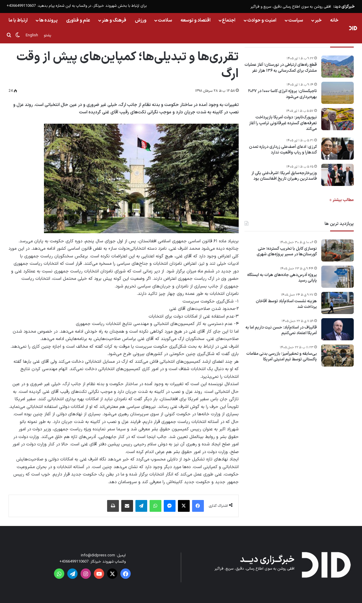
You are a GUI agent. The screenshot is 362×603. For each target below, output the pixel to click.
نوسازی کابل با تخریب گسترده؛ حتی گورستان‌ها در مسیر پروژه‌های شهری (287, 251)
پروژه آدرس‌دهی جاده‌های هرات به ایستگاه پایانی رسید (282, 278)
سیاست (295, 20)
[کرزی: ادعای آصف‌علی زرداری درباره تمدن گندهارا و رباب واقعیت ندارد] (337, 149)
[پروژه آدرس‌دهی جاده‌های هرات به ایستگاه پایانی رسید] (337, 277)
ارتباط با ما (18, 20)
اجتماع (228, 20)
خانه (334, 20)
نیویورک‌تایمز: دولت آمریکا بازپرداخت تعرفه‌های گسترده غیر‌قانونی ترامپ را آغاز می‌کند (283, 123)
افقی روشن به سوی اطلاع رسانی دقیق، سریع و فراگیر (290, 7)
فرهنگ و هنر (114, 20)
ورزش (140, 20)
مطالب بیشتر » (342, 200)
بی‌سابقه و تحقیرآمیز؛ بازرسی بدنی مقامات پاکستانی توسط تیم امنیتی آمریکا (281, 356)
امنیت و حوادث (261, 20)
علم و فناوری (78, 20)
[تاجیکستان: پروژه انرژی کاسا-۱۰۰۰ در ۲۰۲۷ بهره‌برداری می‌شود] (337, 93)
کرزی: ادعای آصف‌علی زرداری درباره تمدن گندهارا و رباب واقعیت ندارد (283, 150)
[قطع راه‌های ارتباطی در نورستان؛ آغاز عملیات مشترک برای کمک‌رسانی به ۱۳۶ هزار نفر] (337, 66)
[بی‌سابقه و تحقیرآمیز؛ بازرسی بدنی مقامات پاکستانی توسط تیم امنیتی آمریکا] (337, 355)
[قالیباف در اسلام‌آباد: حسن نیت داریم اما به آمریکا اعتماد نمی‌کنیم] (337, 329)
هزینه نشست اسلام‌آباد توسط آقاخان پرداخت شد (286, 304)
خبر (318, 20)
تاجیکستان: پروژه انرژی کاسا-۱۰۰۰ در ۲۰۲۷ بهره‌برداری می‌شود (282, 94)
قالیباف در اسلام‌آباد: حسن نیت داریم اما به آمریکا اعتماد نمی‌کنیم (281, 330)
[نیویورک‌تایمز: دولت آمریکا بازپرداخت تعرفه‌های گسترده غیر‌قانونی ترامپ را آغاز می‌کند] (337, 119)
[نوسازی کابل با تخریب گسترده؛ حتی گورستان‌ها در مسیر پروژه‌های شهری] (337, 250)
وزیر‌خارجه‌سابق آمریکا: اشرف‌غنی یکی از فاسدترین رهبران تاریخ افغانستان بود (284, 176)
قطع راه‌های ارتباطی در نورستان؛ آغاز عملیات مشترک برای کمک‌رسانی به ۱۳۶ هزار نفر (281, 67)
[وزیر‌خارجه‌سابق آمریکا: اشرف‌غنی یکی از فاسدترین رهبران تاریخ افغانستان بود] (337, 175)
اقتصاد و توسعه (196, 20)
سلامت (165, 20)
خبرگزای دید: (344, 7)
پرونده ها (48, 20)
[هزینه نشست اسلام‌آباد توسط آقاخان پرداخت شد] (337, 303)
